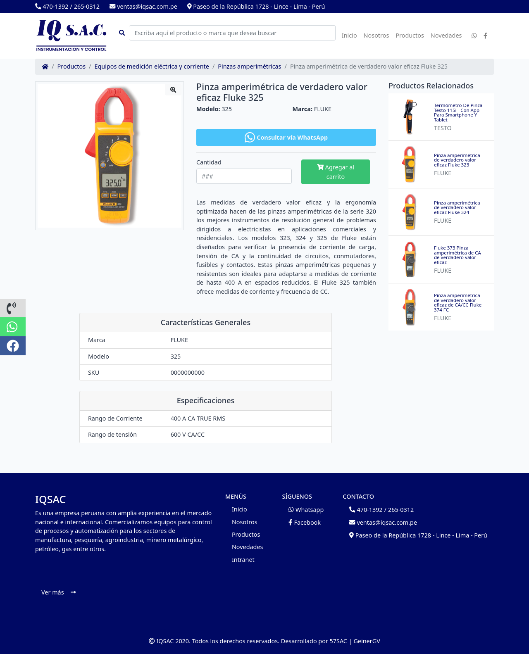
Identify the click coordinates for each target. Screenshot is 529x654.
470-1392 (51, 6)
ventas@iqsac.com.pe (143, 6)
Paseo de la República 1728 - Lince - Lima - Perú (256, 6)
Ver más (58, 592)
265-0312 (87, 6)
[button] (13, 308)
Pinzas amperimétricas (249, 66)
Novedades (446, 35)
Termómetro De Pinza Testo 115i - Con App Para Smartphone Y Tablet (458, 112)
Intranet (243, 560)
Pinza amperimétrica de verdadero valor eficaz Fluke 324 (457, 207)
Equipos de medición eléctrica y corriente (151, 66)
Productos (410, 35)
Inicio (349, 35)
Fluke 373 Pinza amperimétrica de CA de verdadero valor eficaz (457, 254)
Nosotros (376, 35)
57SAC (338, 641)
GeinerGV (366, 641)
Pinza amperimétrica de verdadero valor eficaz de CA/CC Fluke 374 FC (457, 302)
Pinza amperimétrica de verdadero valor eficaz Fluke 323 (457, 160)
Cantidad (209, 162)
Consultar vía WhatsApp (286, 137)
